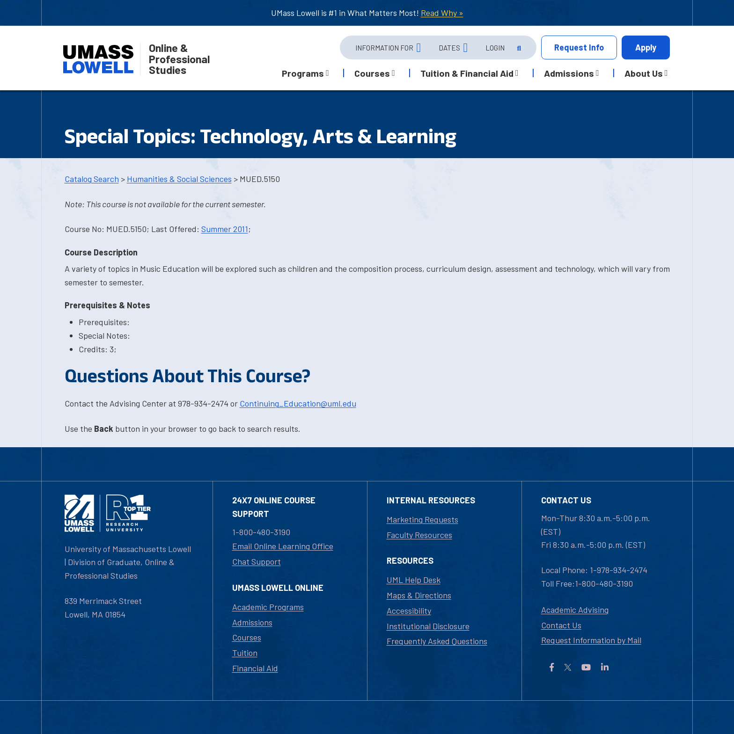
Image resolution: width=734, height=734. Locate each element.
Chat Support (256, 561)
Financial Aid (255, 668)
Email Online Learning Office (282, 546)
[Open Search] (518, 47)
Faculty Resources (419, 535)
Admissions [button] (569, 73)
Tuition (244, 652)
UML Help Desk (413, 579)
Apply (645, 47)
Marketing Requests (422, 519)
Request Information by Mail (591, 640)
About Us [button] (643, 73)
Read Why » (442, 12)
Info (579, 47)
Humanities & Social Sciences (179, 179)
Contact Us (561, 625)
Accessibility (409, 610)
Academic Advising (575, 609)
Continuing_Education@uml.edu (298, 403)
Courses (246, 637)
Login (495, 48)
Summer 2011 (224, 229)
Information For (384, 48)
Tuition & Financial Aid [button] (467, 73)
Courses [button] (372, 73)
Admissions (252, 622)
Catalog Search (92, 179)
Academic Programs (268, 607)
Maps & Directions (419, 595)
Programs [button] (303, 73)
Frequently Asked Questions (437, 641)
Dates (449, 48)
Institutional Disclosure (428, 626)
